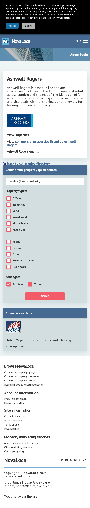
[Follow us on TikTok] (84, 460)
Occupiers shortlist (14, 403)
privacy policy (62, 17)
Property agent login (15, 399)
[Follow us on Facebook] (71, 460)
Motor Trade (20, 223)
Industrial (19, 204)
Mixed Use (19, 229)
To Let (38, 284)
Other (16, 254)
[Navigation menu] (85, 40)
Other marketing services (18, 447)
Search (45, 296)
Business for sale (23, 260)
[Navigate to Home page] (16, 41)
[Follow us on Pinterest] (80, 460)
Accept (12, 25)
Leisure (17, 248)
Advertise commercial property (21, 443)
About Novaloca (13, 420)
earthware (29, 496)
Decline (28, 25)
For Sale (18, 284)
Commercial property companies (21, 376)
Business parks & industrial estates (23, 384)
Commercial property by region (20, 372)
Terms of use (11, 424)
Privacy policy (11, 428)
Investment (20, 217)
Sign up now (15, 346)
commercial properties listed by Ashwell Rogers (41, 143)
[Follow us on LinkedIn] (62, 460)
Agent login (79, 54)
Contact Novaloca (14, 416)
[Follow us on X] (66, 460)
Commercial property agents (19, 380)
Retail (16, 241)
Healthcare (19, 266)
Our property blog (14, 451)
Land (16, 211)
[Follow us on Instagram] (75, 460)
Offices (17, 198)
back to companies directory (28, 163)
